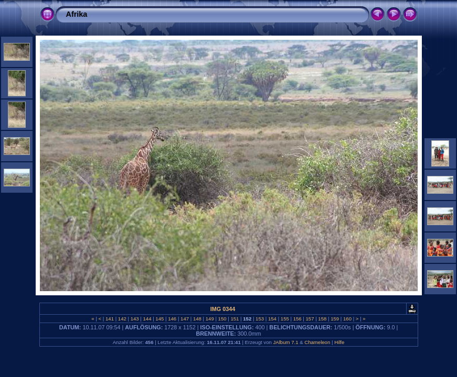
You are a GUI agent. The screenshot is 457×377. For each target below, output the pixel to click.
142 (121, 318)
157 (309, 318)
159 (335, 318)
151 (234, 318)
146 (172, 318)
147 (184, 318)
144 (147, 318)
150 (222, 318)
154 (272, 318)
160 (347, 318)
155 (284, 318)
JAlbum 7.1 (285, 342)
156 (297, 318)
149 (209, 318)
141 (109, 318)
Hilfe (339, 342)
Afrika (77, 14)
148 (197, 318)
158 (322, 318)
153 (259, 318)
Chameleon (317, 342)
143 (134, 318)
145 (159, 318)
